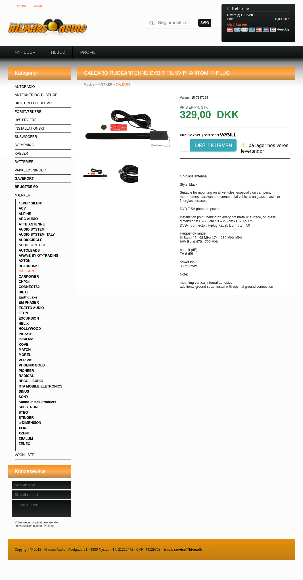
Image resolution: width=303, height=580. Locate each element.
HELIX (24, 324)
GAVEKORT (24, 179)
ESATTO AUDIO (31, 308)
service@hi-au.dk (188, 550)
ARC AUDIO (28, 219)
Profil (87, 52)
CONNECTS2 (29, 287)
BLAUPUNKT (29, 266)
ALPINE (25, 214)
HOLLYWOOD (30, 329)
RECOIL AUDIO (31, 381)
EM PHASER (29, 302)
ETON (23, 313)
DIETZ (24, 292)
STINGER (26, 418)
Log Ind (20, 6)
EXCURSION (29, 318)
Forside (89, 84)
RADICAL (26, 376)
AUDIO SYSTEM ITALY (37, 235)
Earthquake (28, 297)
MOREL (25, 355)
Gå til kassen (237, 24)
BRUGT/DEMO (26, 187)
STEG (23, 413)
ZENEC (24, 444)
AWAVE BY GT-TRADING (38, 256)
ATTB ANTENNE (32, 224)
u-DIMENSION (30, 423)
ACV (22, 208)
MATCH (25, 350)
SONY (23, 397)
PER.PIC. (26, 360)
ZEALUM (26, 439)
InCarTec (26, 339)
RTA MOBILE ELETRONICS (40, 386)
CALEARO (27, 271)
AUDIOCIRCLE (30, 240)
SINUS (24, 391)
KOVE (23, 345)
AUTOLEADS (29, 250)
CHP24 (24, 282)
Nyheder (25, 52)
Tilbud (57, 52)
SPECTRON (28, 407)
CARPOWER (29, 277)
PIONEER (26, 371)
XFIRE (24, 428)
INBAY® (25, 334)
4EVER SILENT (31, 203)
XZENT (24, 433)
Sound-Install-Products (37, 402)
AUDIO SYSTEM (32, 229)
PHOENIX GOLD (32, 365)
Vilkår (38, 6)
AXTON (25, 261)
